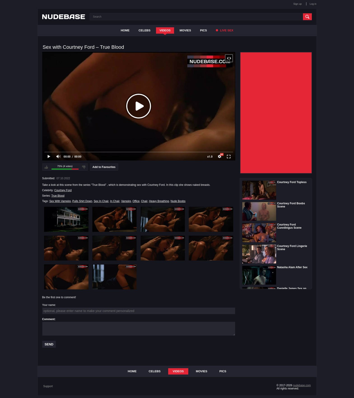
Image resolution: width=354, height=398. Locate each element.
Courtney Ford (63, 190)
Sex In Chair (101, 201)
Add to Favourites (104, 167)
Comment (48, 319)
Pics (203, 30)
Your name (48, 305)
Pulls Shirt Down (82, 201)
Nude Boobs (177, 201)
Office (136, 201)
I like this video (46, 167)
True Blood (57, 195)
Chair (144, 201)
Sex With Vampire (60, 201)
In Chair (115, 201)
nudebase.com (302, 385)
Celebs (145, 30)
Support (48, 386)
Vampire (126, 201)
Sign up (297, 3)
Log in (313, 3)
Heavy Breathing (159, 201)
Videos (164, 30)
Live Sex (224, 30)
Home (125, 30)
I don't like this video (84, 167)
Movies (185, 30)
